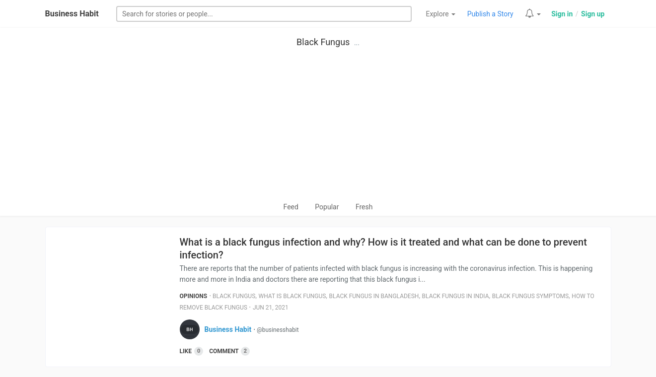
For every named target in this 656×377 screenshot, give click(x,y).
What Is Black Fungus (292, 296)
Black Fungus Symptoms (530, 296)
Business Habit (72, 13)
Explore (441, 14)
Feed (291, 207)
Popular (327, 207)
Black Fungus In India (455, 296)
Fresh (364, 207)
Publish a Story (490, 14)
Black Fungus (323, 42)
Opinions (194, 296)
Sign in (562, 14)
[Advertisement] (328, 127)
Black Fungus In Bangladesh (374, 296)
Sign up (592, 14)
